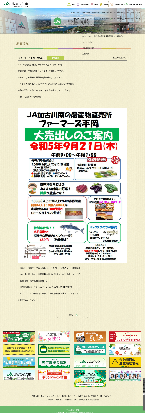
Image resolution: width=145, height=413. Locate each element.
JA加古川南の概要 (132, 8)
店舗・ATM (113, 8)
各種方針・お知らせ (41, 398)
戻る (71, 318)
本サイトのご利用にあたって (63, 398)
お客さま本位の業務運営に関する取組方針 (95, 398)
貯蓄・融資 (72, 8)
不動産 (98, 8)
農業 (58, 8)
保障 (86, 8)
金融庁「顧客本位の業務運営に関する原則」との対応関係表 (74, 401)
